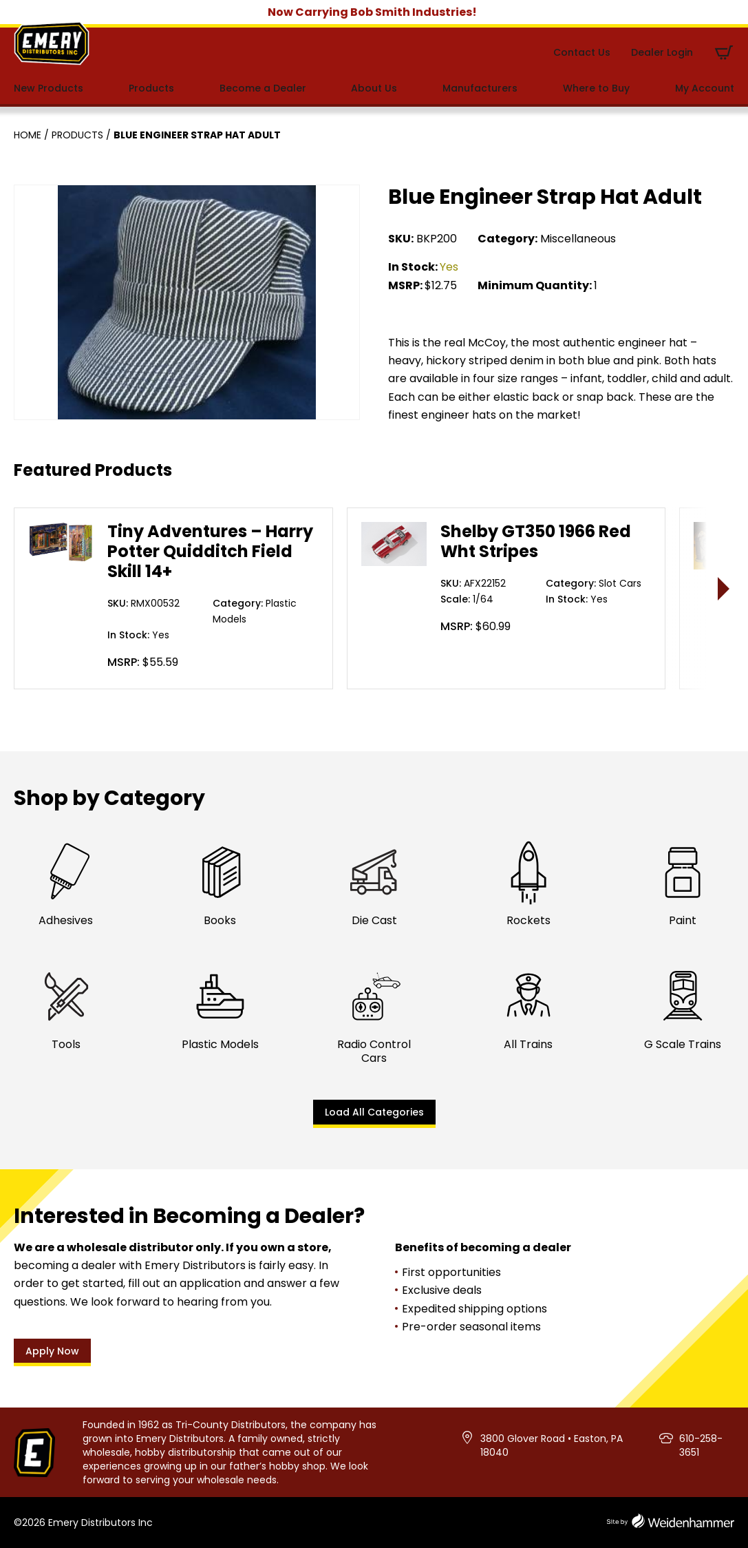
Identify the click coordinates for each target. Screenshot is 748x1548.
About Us (374, 88)
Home (27, 135)
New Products (48, 88)
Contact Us (581, 52)
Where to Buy (596, 88)
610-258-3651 (701, 1445)
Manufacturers (479, 88)
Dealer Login (662, 52)
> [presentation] (724, 588)
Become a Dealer (263, 88)
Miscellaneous (578, 239)
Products (151, 88)
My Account (704, 88)
